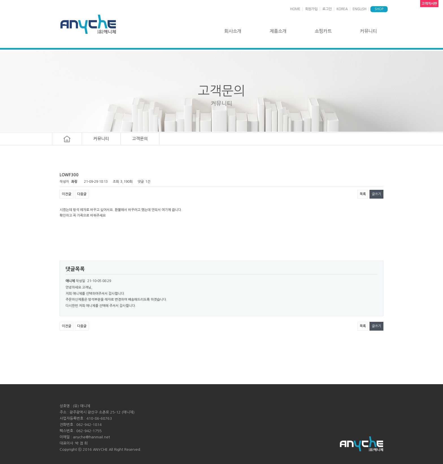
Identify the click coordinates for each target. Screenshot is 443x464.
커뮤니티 (368, 31)
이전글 (66, 194)
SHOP (379, 9)
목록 (363, 194)
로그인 (327, 9)
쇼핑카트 (323, 31)
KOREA (342, 9)
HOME (295, 9)
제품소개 (278, 31)
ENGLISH (359, 9)
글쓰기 (376, 194)
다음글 (81, 194)
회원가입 (311, 9)
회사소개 (232, 31)
